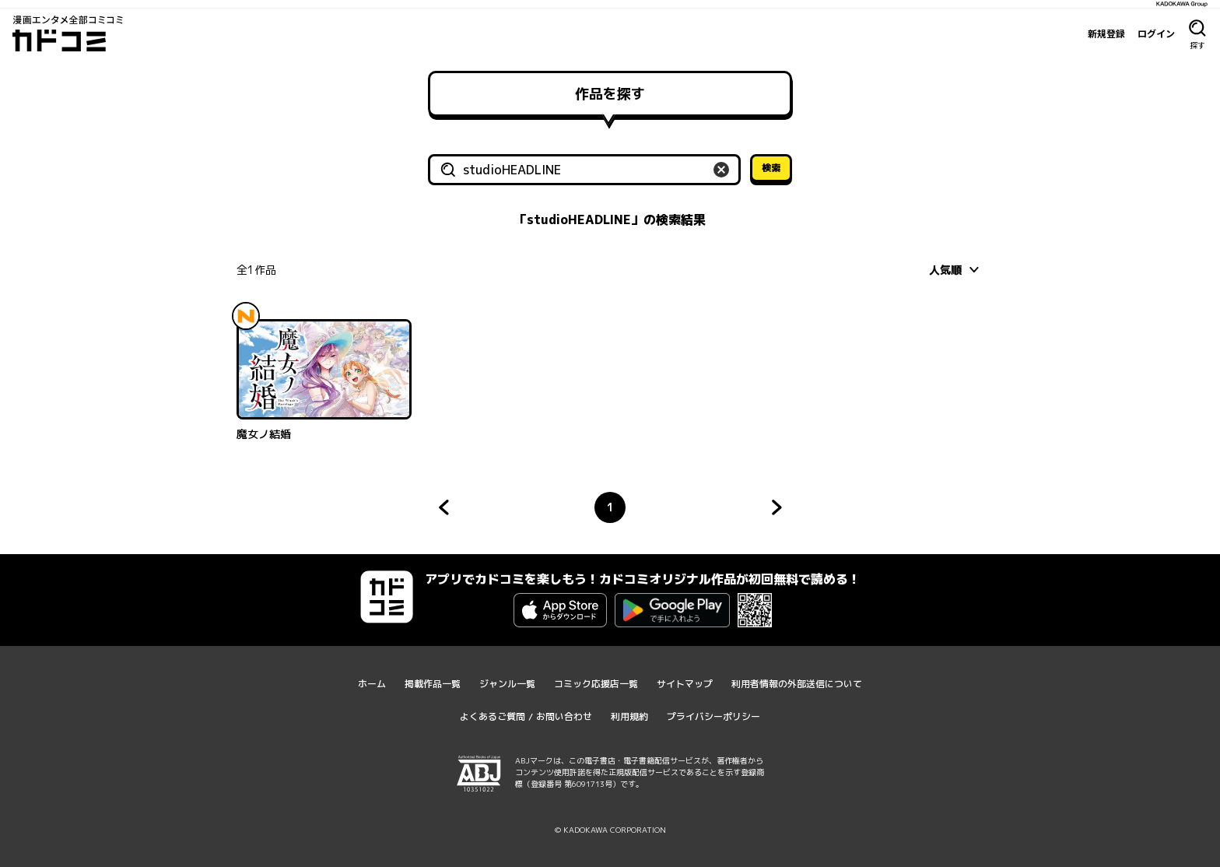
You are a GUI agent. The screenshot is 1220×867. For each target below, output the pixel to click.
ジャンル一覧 (507, 683)
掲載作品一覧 (433, 683)
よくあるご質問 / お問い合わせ (526, 716)
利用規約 (629, 716)
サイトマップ (685, 683)
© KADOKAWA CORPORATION (610, 829)
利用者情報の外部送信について (796, 683)
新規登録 (1106, 33)
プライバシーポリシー (713, 716)
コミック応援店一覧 (596, 683)
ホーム (372, 683)
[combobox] (956, 269)
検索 (771, 167)
